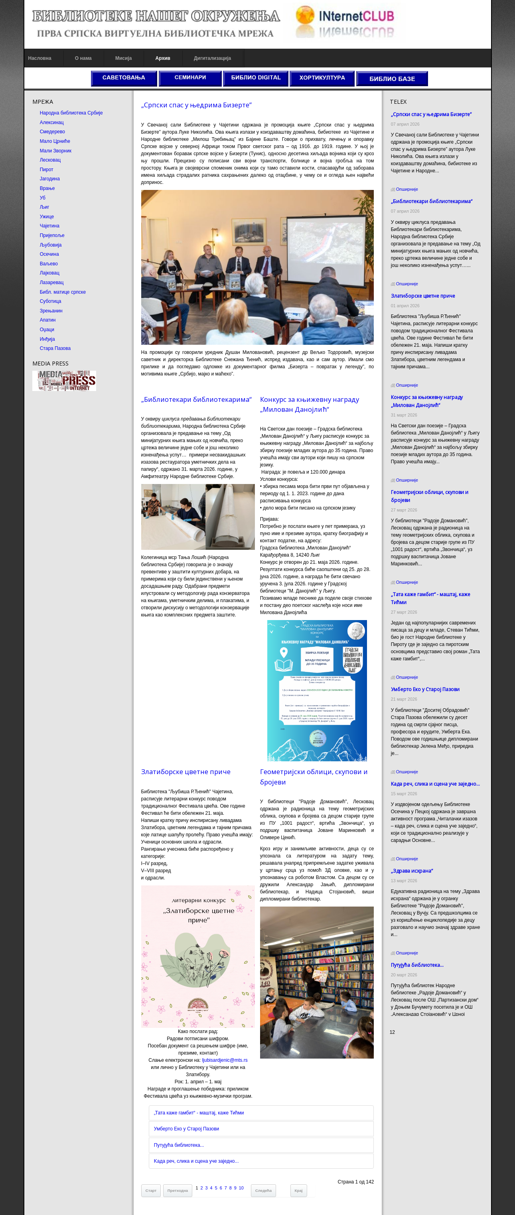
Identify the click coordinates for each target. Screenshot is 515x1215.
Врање (47, 188)
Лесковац (50, 160)
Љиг (44, 207)
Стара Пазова (55, 348)
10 (241, 1187)
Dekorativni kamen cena (415, 1056)
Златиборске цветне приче (186, 771)
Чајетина (49, 226)
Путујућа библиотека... (179, 1145)
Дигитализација (212, 58)
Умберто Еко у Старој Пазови (186, 1129)
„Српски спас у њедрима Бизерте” (196, 104)
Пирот (46, 169)
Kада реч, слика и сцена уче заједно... (196, 1161)
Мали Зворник (55, 151)
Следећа (263, 1190)
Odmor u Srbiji (405, 1070)
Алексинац (52, 122)
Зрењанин (51, 311)
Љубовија (51, 245)
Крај (299, 1190)
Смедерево (52, 131)
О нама (83, 58)
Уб (42, 198)
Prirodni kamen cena (412, 1049)
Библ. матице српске (63, 292)
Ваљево (49, 264)
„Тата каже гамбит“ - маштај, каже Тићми (199, 1113)
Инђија (47, 339)
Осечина (49, 254)
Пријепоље (52, 235)
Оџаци (47, 329)
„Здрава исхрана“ (412, 856)
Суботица (50, 301)
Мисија (123, 58)
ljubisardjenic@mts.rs (224, 1060)
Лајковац (49, 273)
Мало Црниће (55, 141)
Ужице (47, 216)
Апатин (48, 320)
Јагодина (50, 179)
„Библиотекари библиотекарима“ (196, 399)
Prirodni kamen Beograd (415, 1063)
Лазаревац (52, 282)
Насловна (39, 58)
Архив (163, 58)
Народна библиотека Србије (71, 113)
